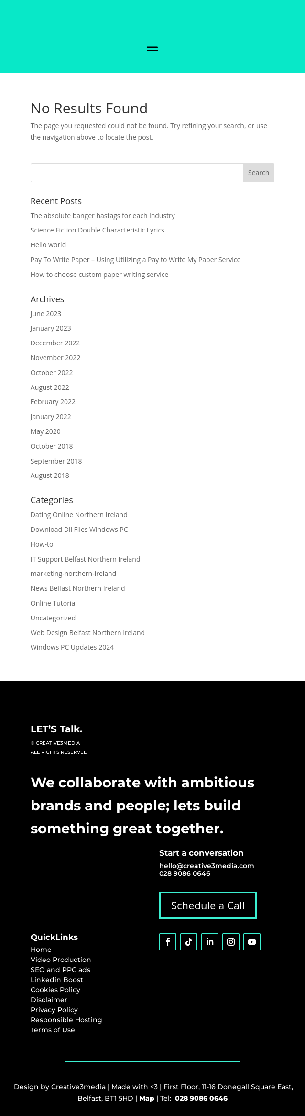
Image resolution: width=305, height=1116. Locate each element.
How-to (42, 544)
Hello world (48, 244)
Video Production (61, 959)
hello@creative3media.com (206, 866)
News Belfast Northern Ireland (78, 588)
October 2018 (52, 446)
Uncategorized (53, 617)
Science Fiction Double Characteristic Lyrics (97, 229)
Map (146, 1098)
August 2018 (50, 475)
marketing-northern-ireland (73, 573)
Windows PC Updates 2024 (72, 647)
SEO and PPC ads (60, 969)
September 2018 (56, 460)
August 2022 (50, 387)
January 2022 (51, 416)
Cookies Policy (55, 989)
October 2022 (52, 372)
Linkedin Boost (57, 979)
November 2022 (56, 357)
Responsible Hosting (66, 1020)
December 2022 (55, 342)
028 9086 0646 (184, 873)
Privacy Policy (54, 1010)
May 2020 (46, 431)
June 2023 (46, 313)
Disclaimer (49, 999)
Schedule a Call (208, 905)
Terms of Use (53, 1030)
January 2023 (51, 327)
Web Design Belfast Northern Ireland (88, 632)
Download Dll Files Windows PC (79, 529)
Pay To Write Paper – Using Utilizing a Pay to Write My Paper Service (135, 259)
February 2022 (53, 401)
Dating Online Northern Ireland (79, 514)
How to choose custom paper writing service (100, 274)
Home (41, 949)
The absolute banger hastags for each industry (103, 215)
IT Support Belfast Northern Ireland (86, 559)
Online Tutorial (54, 603)
